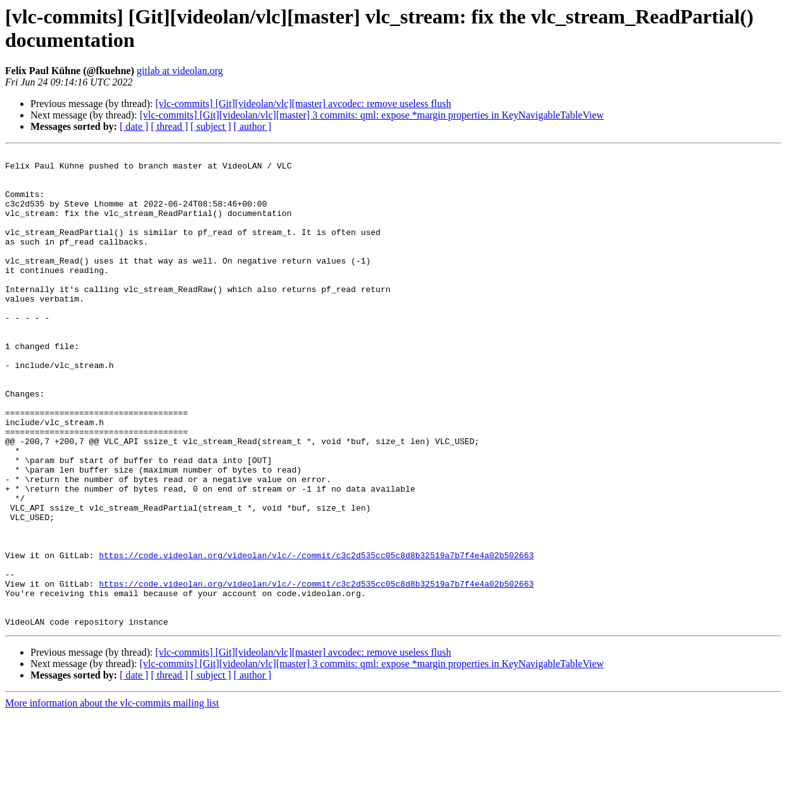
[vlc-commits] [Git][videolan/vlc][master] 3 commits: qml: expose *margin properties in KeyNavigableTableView (371, 115)
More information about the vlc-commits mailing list (112, 798)
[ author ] (253, 126)
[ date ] (134, 126)
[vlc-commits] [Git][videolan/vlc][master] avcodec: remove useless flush (303, 103)
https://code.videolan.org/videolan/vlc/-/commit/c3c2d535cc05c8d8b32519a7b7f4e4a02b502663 (316, 636)
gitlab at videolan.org (180, 70)
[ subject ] (211, 126)
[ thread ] (169, 126)
